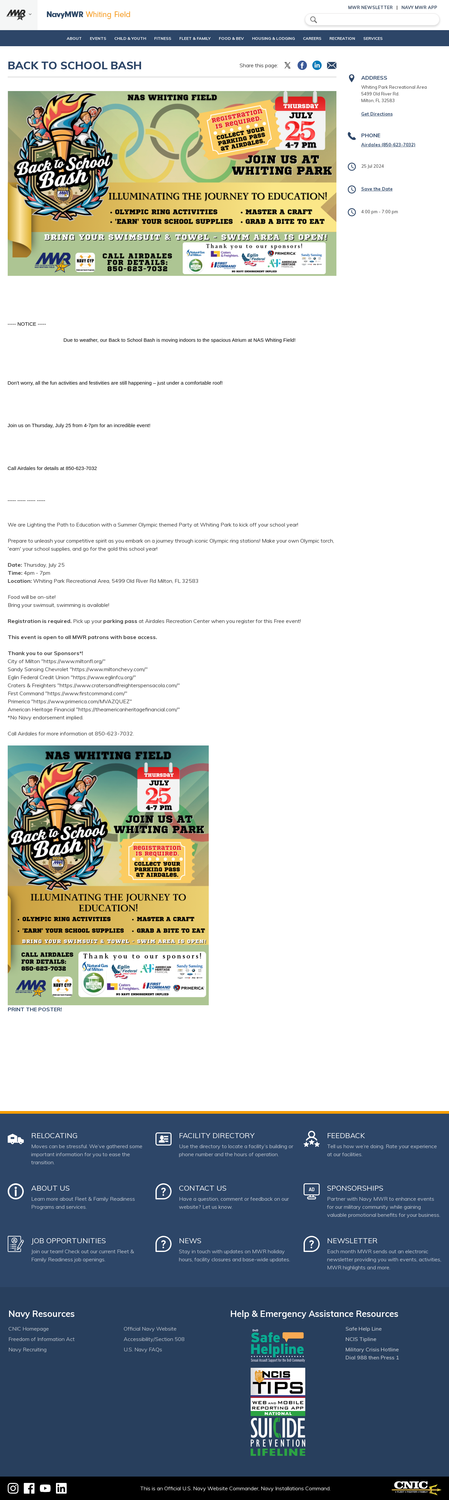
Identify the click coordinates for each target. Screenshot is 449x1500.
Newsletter (352, 1240)
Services (390, 38)
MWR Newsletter (370, 7)
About (51, 38)
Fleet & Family (195, 38)
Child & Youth (119, 38)
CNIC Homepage (28, 1328)
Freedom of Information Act (41, 1339)
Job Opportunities (68, 1240)
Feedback (346, 1135)
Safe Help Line (363, 1328)
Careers (323, 38)
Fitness (157, 38)
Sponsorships (355, 1188)
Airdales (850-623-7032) (388, 144)
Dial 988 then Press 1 (372, 1357)
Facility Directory (217, 1135)
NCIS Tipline (360, 1339)
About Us (50, 1188)
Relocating (54, 1135)
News (190, 1240)
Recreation (354, 38)
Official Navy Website (150, 1328)
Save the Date (377, 188)
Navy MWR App (419, 7)
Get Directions (377, 113)
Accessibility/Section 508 (154, 1339)
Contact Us (203, 1188)
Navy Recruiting (27, 1349)
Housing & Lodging (279, 38)
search (313, 19)
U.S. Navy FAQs (143, 1349)
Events (81, 38)
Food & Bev (231, 38)
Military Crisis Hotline (372, 1349)
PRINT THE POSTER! (35, 1009)
